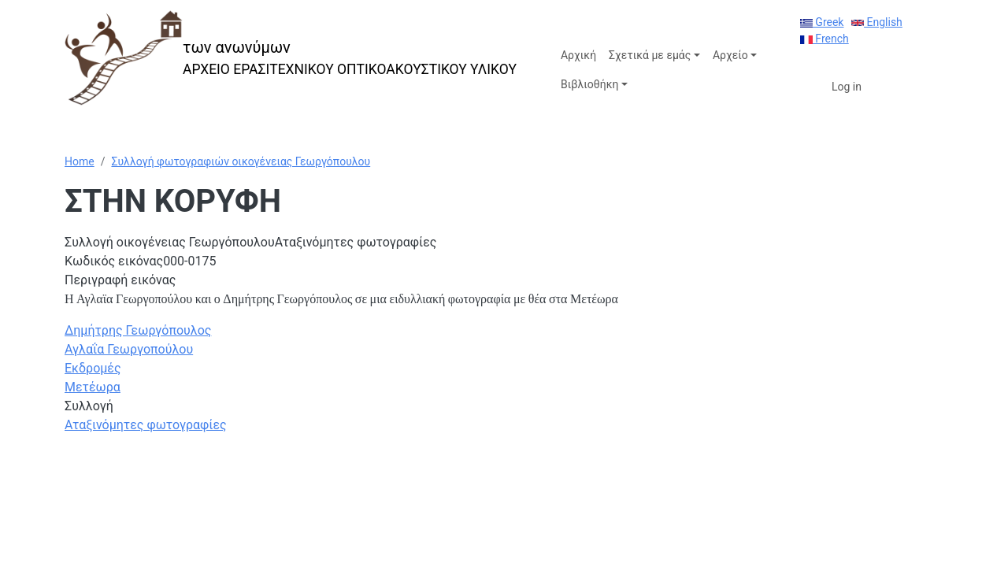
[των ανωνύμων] (291, 57)
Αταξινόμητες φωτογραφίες (146, 424)
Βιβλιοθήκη (589, 84)
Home (79, 161)
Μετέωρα (92, 387)
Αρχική (578, 55)
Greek (822, 22)
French (824, 38)
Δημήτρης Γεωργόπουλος (138, 330)
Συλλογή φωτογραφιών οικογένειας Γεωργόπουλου (240, 161)
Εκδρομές (93, 368)
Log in (847, 86)
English (876, 22)
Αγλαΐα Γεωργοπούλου (129, 349)
